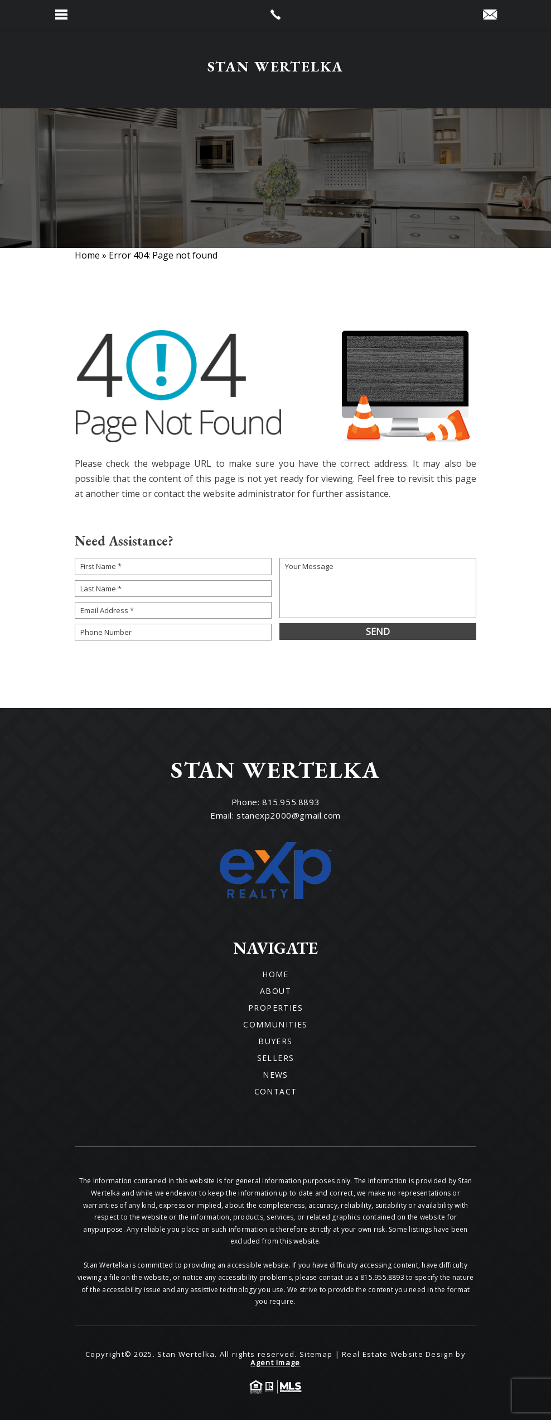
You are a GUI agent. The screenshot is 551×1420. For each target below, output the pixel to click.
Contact (275, 1092)
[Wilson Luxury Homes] (275, 68)
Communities (275, 1025)
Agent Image (275, 1362)
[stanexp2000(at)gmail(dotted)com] (490, 15)
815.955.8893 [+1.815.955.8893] (291, 801)
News (275, 1075)
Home (275, 974)
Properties (275, 1008)
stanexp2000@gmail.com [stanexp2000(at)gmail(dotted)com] (288, 815)
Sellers (275, 1058)
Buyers (275, 1041)
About (275, 991)
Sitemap (315, 1354)
